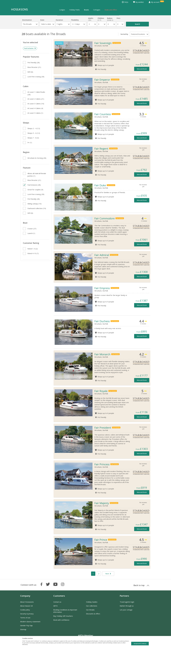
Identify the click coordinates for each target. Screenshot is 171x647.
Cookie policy (25, 611)
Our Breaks (90, 611)
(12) (33, 128)
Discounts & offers (93, 615)
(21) (34, 67)
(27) (31, 228)
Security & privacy (27, 615)
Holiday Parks (74, 10)
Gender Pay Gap (26, 627)
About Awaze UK (26, 607)
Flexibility (75, 20)
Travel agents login (127, 604)
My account (154, 2)
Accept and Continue (140, 643)
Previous (57, 54)
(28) (33, 62)
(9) (35, 189)
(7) (33, 253)
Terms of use (25, 619)
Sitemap (23, 631)
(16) (35, 103)
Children (102, 19)
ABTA (55, 607)
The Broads (27, 24)
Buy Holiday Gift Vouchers (63, 618)
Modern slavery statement (30, 623)
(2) (32, 249)
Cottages (96, 10)
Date (42, 20)
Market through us (127, 607)
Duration (59, 20)
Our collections (91, 607)
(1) (35, 113)
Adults (92, 19)
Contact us (57, 604)
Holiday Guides (91, 604)
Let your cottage (126, 611)
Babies (111, 19)
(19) (36, 208)
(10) (34, 204)
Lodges (62, 10)
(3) (33, 138)
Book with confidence (61, 622)
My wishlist (138, 2)
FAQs (125, 2)
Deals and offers (111, 10)
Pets (120, 19)
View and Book (142, 69)
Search (137, 24)
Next (90, 54)
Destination (27, 20)
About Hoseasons (27, 604)
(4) (35, 108)
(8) (30, 72)
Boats (86, 10)
